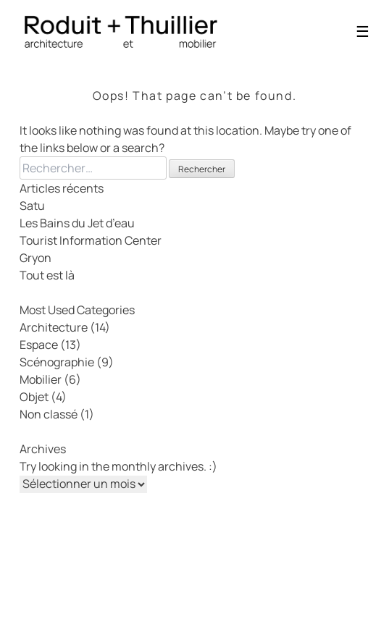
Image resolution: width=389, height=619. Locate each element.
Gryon (35, 258)
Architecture (54, 327)
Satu (32, 206)
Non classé (49, 414)
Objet (34, 397)
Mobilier (41, 379)
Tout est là (47, 275)
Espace (39, 345)
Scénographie (57, 362)
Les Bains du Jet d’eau (77, 223)
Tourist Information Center (91, 240)
